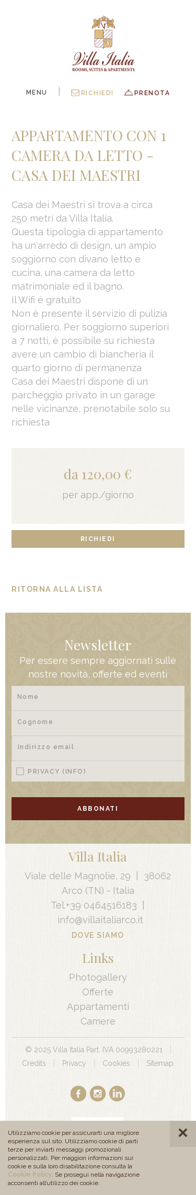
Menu (37, 92)
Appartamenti (98, 1006)
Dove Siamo (98, 935)
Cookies (116, 1063)
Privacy (57, 771)
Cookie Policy (30, 1174)
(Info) (74, 771)
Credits (34, 1063)
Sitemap (160, 1063)
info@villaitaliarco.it (100, 919)
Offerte (97, 991)
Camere (98, 1021)
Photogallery (98, 977)
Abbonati (97, 808)
